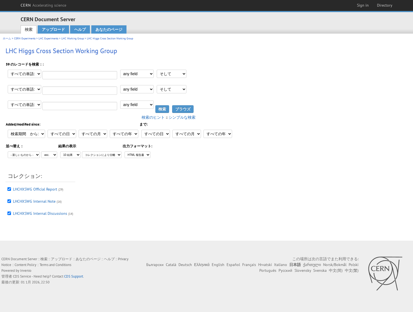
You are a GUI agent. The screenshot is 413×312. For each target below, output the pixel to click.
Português (267, 270)
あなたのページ (108, 29)
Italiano (280, 264)
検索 (28, 29)
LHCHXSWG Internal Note (34, 201)
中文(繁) (352, 270)
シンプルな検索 (182, 117)
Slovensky (302, 270)
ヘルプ (80, 29)
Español (233, 264)
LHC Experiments (48, 38)
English (218, 264)
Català (171, 264)
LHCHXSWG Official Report (35, 189)
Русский (285, 270)
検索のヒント (153, 117)
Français (249, 264)
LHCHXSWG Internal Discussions (40, 213)
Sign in (363, 5)
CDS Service (22, 276)
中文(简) (336, 270)
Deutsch (185, 264)
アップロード (53, 29)
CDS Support (73, 276)
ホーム (7, 38)
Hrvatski (265, 264)
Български (155, 264)
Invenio (25, 270)
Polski (354, 264)
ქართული (312, 264)
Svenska (320, 270)
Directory (384, 5)
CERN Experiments (24, 38)
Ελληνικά (202, 264)
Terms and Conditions (55, 264)
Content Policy (25, 264)
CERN (43, 5)
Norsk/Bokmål (334, 264)
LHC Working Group (72, 38)
